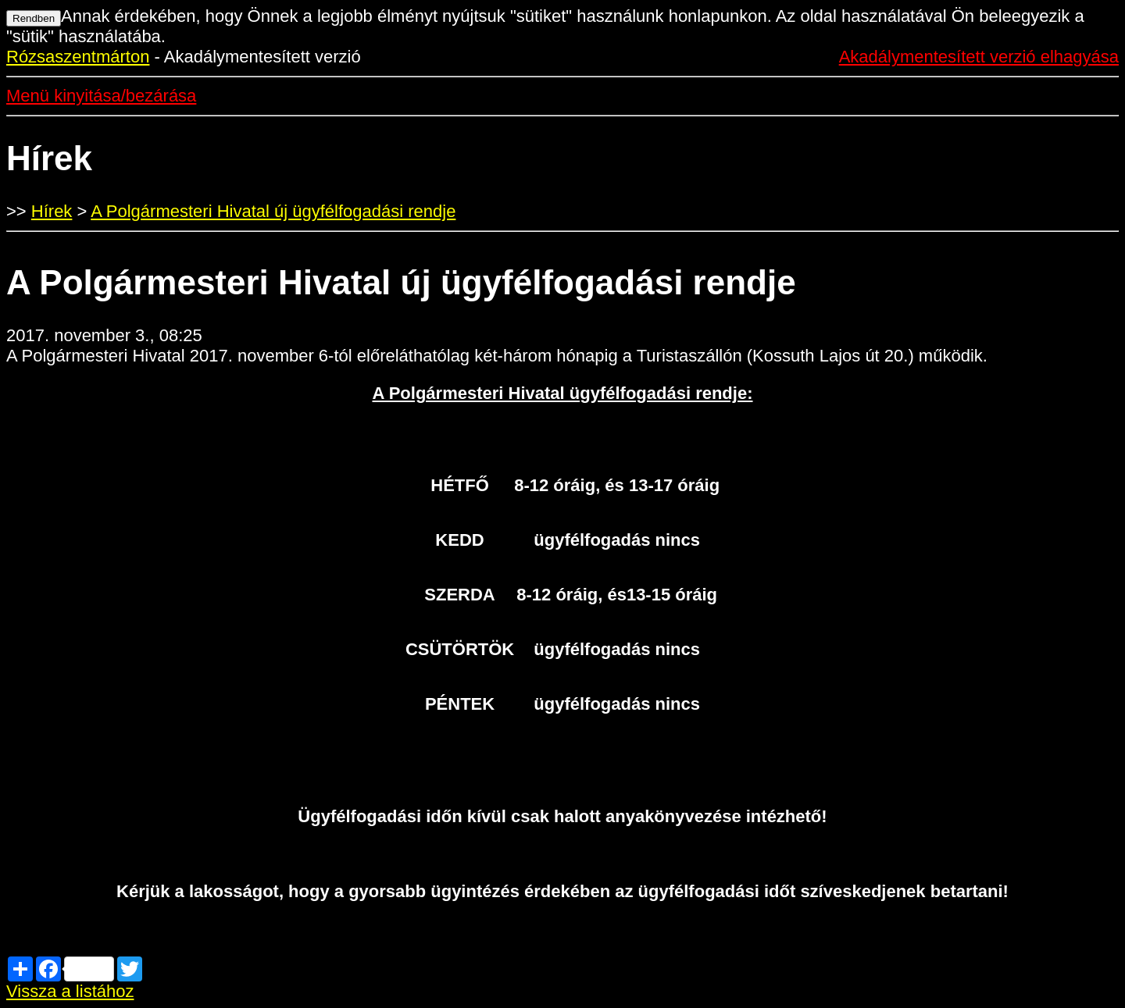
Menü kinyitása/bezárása (101, 95)
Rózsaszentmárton (77, 56)
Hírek (52, 211)
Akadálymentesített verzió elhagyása (979, 56)
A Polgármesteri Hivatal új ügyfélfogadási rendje (273, 211)
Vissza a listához (70, 991)
